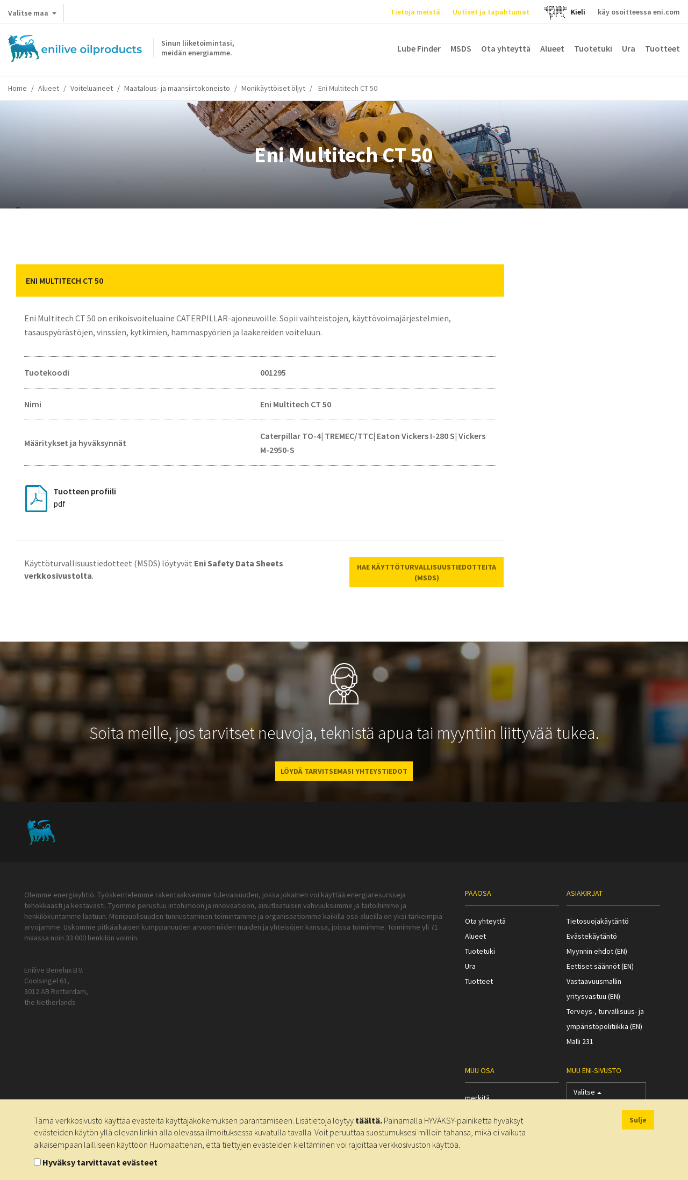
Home (17, 88)
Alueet (552, 48)
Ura (628, 48)
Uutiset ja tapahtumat (491, 12)
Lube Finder (419, 48)
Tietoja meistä (415, 12)
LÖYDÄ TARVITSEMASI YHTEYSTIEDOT (344, 771)
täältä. (368, 1120)
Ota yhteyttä (506, 48)
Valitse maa (32, 15)
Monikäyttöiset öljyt (273, 88)
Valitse (587, 1094)
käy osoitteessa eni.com (639, 12)
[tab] (260, 280)
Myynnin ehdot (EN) (597, 951)
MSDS (460, 48)
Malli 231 (580, 1041)
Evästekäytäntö (592, 936)
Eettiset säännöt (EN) (600, 966)
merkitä (477, 1098)
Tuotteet (662, 48)
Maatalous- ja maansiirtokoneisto (177, 88)
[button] (488, 280)
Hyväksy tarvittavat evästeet (99, 1162)
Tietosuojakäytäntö (598, 921)
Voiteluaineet (91, 88)
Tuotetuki (593, 48)
